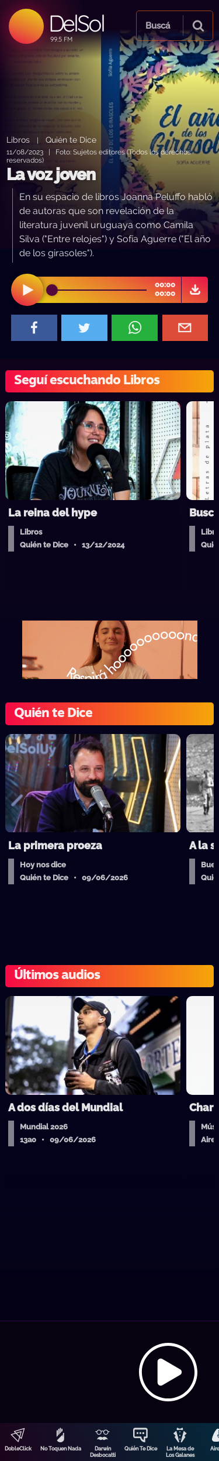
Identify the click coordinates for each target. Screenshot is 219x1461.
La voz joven (50, 174)
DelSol (76, 23)
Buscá (157, 25)
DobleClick (18, 1449)
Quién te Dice (71, 139)
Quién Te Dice (140, 1449)
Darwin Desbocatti (103, 1452)
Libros (18, 139)
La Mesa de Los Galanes (180, 1452)
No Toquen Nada (60, 1449)
